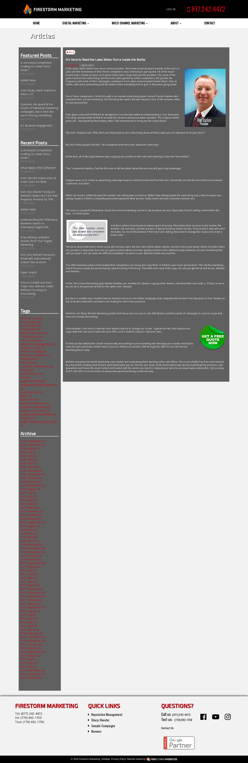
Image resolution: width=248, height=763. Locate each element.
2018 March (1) (30, 541)
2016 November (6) (33, 640)
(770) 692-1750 (31, 718)
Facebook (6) (29, 362)
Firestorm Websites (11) (35, 355)
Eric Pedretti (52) (31, 325)
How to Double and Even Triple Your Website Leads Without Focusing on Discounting (37, 288)
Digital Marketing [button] (75, 23)
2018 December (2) (33, 548)
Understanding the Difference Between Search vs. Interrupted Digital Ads (39, 223)
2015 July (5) (28, 659)
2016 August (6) (30, 611)
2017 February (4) (32, 589)
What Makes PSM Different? (38, 168)
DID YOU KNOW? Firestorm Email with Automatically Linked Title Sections (38, 258)
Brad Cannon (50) (32, 318)
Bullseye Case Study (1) (35, 410)
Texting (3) (27, 370)
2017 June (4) (29, 574)
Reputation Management (109, 714)
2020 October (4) (31, 478)
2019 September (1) (33, 485)
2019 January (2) (31, 518)
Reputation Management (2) (38, 344)
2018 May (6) (29, 533)
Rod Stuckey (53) (31, 322)
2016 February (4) (32, 633)
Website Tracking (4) (33, 351)
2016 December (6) (33, 637)
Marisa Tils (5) (29, 399)
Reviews (97, 731)
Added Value (28, 80)
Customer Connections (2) (37, 366)
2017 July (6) (28, 570)
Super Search (29, 272)
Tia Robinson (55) (32, 336)
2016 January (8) (31, 648)
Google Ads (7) (30, 359)
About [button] (176, 23)
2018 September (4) (33, 522)
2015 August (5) (30, 655)
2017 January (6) (31, 603)
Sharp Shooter (101, 720)
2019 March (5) (30, 507)
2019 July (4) (28, 492)
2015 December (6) (33, 670)
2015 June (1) (29, 663)
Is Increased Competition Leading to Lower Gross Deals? (36, 66)
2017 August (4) (30, 566)
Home (36, 23)
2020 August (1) (30, 448)
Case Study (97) (30, 329)
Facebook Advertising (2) (36, 407)
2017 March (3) (30, 585)
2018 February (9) (32, 544)
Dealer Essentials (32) (34, 333)
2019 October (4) (31, 515)
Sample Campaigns (104, 725)
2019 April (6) (29, 504)
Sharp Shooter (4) (32, 373)
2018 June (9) (29, 529)
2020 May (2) (29, 459)
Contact (209, 23)
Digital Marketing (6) (33, 381)
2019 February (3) (32, 511)
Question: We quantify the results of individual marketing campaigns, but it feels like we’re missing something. (39, 109)
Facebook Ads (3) (31, 392)
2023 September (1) (33, 441)
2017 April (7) (29, 581)
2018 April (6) (29, 537)
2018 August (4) (30, 526)
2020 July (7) (28, 452)
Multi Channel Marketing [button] (130, 23)
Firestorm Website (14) (35, 403)
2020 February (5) (32, 470)
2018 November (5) (33, 552)
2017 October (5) (31, 600)
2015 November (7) (33, 674)
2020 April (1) (29, 463)
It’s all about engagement (36, 125)
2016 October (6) (31, 644)
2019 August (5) (30, 489)
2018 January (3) (31, 559)
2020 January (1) (31, 481)
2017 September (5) (33, 563)
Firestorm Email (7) (32, 348)
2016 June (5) (29, 618)
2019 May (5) (29, 500)
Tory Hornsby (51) (32, 340)
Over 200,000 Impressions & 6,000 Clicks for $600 (38, 179)
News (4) (26, 396)
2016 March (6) (30, 629)
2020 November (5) (33, 474)
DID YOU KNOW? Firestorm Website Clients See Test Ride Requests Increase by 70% (39, 195)
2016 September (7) (33, 607)
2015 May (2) (29, 666)
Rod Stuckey (72, 65)
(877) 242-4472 (31, 714)
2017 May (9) (29, 578)
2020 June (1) (29, 456)
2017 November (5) (33, 596)
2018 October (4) (31, 555)
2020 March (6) (30, 467)
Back (70, 52)
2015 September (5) (33, 652)
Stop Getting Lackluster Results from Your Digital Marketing (36, 240)
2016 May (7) (29, 622)
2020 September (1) (33, 444)
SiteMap (105, 759)
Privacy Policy (118, 759)
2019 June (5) (29, 496)
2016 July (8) (28, 615)
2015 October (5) (31, 677)
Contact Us (169, 727)
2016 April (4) (29, 626)
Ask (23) (26, 377)
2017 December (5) (33, 592)
